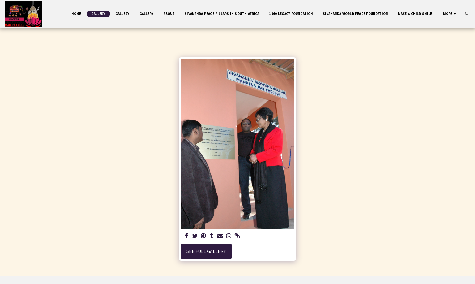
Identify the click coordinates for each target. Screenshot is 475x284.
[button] (466, 13)
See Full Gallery (206, 251)
